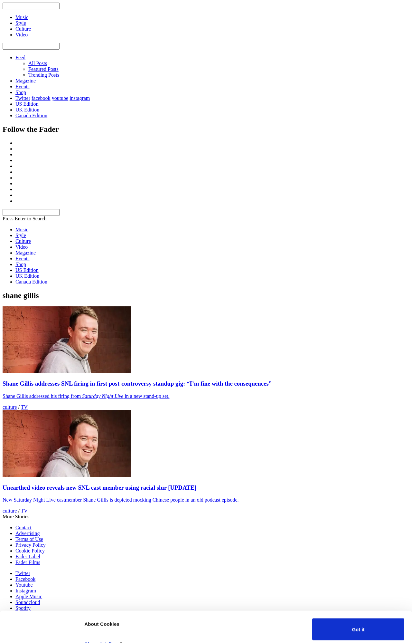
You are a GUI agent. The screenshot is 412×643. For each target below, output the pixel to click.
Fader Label (27, 556)
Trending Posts (43, 75)
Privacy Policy (30, 545)
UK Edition (27, 109)
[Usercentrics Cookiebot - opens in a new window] (42, 630)
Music (21, 229)
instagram (80, 98)
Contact (23, 527)
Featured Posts (43, 69)
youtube (60, 98)
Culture (23, 241)
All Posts (37, 63)
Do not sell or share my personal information (358, 624)
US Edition (27, 104)
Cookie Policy (30, 550)
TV (24, 407)
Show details (99, 615)
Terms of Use (29, 539)
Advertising (27, 533)
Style (20, 235)
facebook (41, 98)
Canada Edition (31, 115)
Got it (358, 600)
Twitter (22, 98)
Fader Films (27, 562)
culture (10, 407)
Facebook (25, 579)
